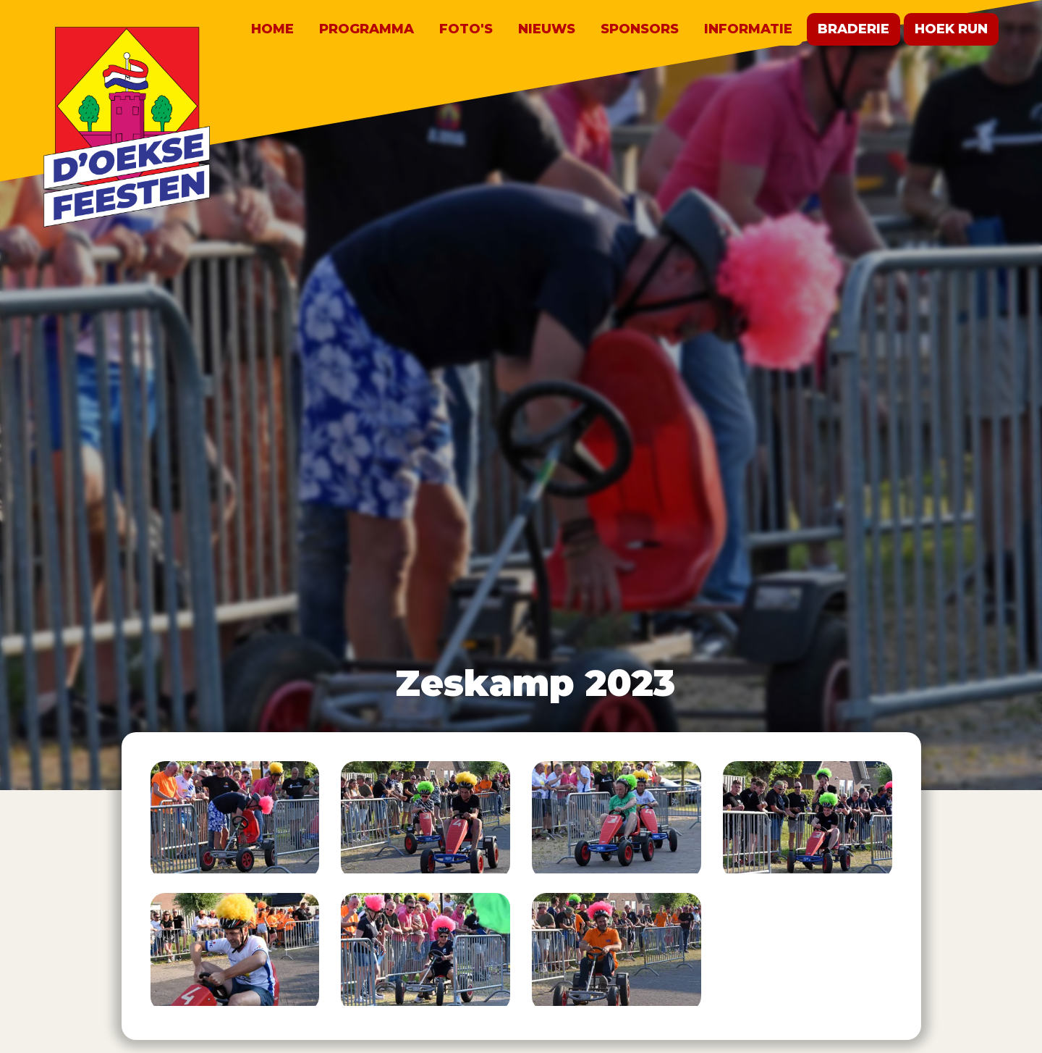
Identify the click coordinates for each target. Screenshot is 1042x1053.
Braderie (853, 29)
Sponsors (640, 29)
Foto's (466, 29)
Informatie (748, 29)
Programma (366, 29)
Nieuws (546, 29)
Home (272, 29)
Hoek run (951, 29)
